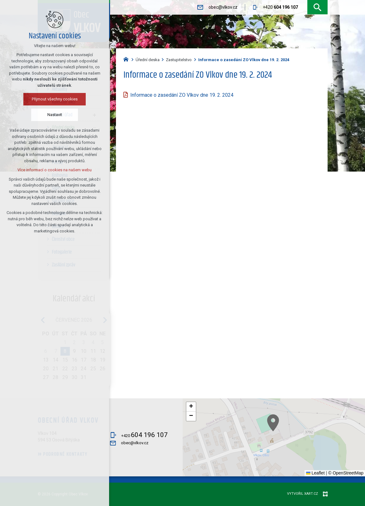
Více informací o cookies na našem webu (54, 170)
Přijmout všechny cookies (55, 99)
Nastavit (54, 114)
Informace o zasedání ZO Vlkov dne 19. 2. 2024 (181, 95)
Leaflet (315, 472)
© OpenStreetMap (345, 472)
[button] (318, 452)
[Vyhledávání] (317, 7)
